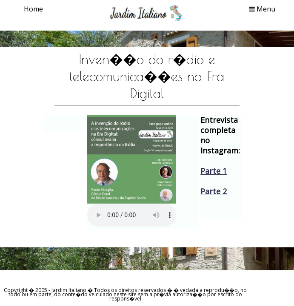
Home (33, 9)
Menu (262, 9)
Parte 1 (213, 171)
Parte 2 (213, 191)
